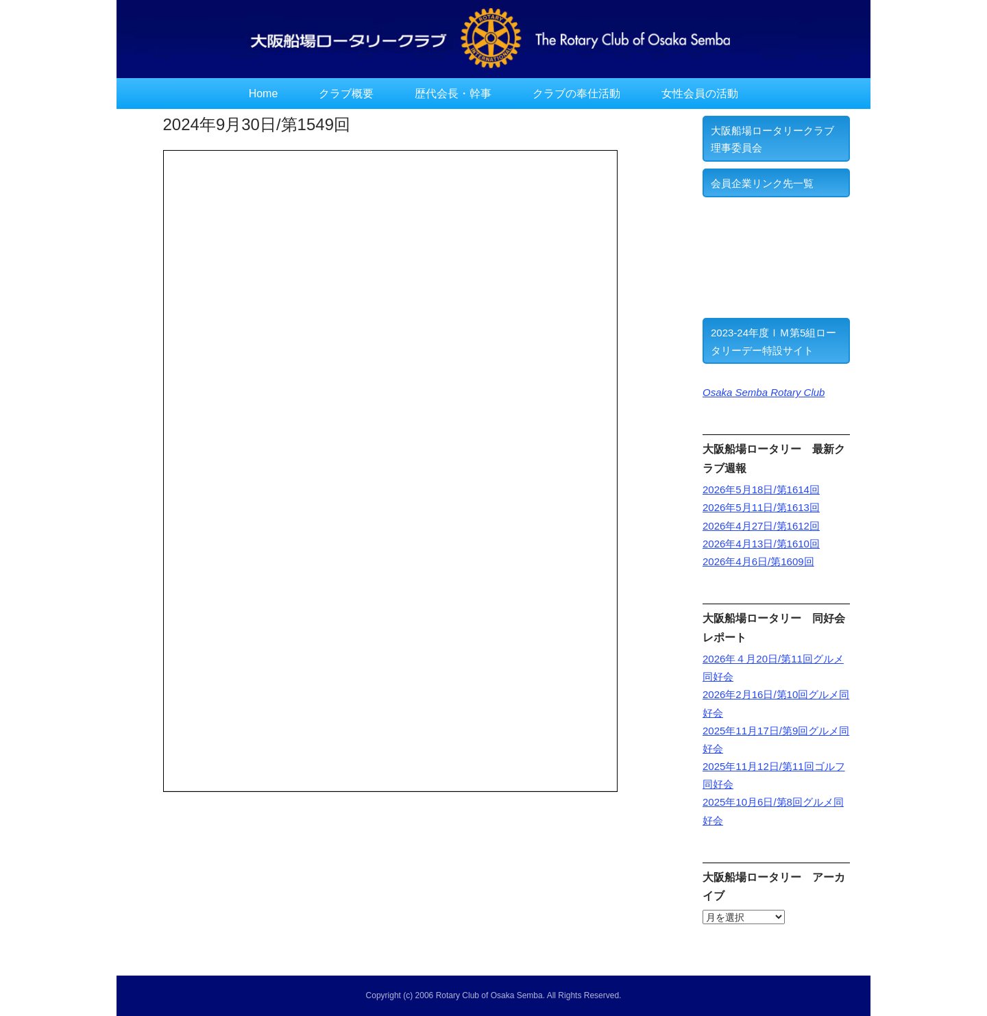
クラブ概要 (346, 93)
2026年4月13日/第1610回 (761, 543)
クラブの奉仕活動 (576, 93)
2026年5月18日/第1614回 (761, 489)
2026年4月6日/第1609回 (758, 561)
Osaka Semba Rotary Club (764, 392)
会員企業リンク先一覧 (762, 183)
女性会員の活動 (699, 93)
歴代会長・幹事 (453, 93)
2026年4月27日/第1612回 (761, 526)
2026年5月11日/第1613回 (761, 507)
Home (263, 93)
